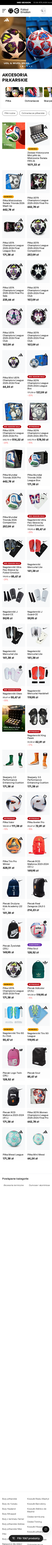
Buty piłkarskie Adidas (13, 1524)
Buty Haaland (9, 1508)
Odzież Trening (34, 1521)
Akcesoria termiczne (14, 1185)
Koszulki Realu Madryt (38, 1498)
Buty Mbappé (9, 1513)
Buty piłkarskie (9, 1498)
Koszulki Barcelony (36, 1503)
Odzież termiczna (35, 1516)
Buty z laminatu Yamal (13, 1519)
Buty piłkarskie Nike (12, 1529)
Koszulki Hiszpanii (36, 1526)
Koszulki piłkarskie (36, 1531)
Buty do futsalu (9, 1503)
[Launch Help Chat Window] (45, 1529)
